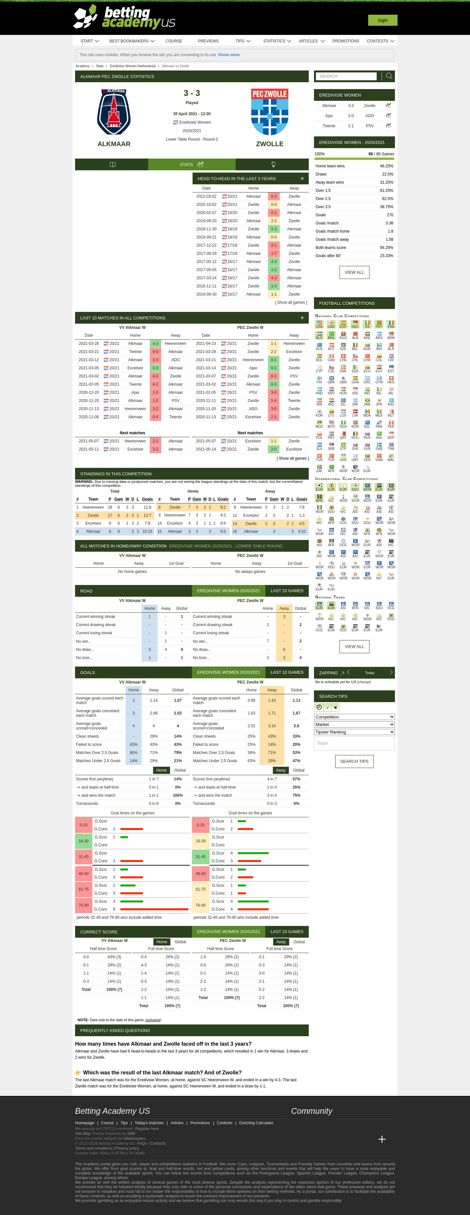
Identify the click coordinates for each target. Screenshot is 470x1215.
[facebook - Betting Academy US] (321, 1125)
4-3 (274, 261)
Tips (243, 41)
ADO (175, 360)
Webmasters (135, 1138)
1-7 (274, 253)
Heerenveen (175, 343)
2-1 (274, 212)
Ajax (135, 392)
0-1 (273, 360)
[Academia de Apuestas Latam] (357, 1139)
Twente (135, 351)
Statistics (277, 41)
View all (354, 272)
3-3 (351, 105)
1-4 (274, 286)
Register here (147, 1129)
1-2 (274, 229)
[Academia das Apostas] (308, 1139)
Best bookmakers (132, 41)
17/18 (232, 245)
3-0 (273, 392)
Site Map (82, 1133)
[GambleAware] (91, 1209)
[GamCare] (130, 1209)
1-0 (155, 392)
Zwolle (269, 143)
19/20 (232, 212)
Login (383, 20)
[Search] (387, 76)
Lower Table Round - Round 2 (192, 139)
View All (354, 646)
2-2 (274, 221)
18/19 (232, 229)
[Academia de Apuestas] (345, 1139)
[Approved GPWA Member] (117, 1209)
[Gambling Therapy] (139, 1209)
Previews (208, 41)
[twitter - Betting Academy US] (296, 1125)
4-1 (155, 384)
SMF (131, 1133)
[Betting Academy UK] (369, 1139)
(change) (364, 682)
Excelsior (135, 368)
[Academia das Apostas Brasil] (321, 1139)
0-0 (274, 204)
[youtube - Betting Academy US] (308, 1125)
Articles (312, 41)
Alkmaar (114, 143)
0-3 (274, 196)
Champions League (376, 1173)
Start (90, 41)
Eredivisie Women (192, 122)
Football (210, 1164)
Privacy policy (127, 1148)
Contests (381, 41)
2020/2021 (192, 131)
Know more (229, 55)
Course (173, 41)
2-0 (273, 449)
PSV (176, 400)
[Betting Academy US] (296, 1139)
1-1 (274, 294)
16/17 (232, 261)
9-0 (155, 351)
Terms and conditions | (95, 1148)
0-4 (155, 417)
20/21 (232, 196)
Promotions (346, 41)
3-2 (155, 409)
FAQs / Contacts (151, 1143)
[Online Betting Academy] (333, 1139)
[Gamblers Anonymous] (148, 1209)
